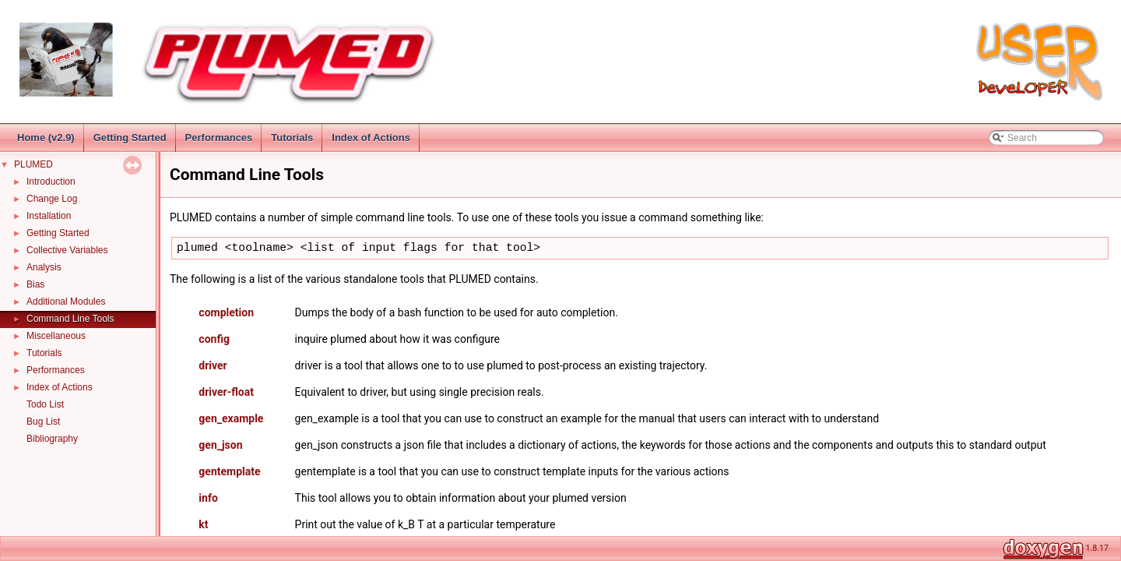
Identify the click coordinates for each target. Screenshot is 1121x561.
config (214, 339)
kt (203, 524)
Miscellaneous (56, 335)
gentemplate (229, 471)
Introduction (51, 181)
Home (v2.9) (46, 137)
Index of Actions (371, 137)
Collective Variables (67, 250)
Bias (35, 284)
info (208, 498)
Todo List (45, 404)
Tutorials (292, 137)
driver (213, 365)
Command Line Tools (70, 318)
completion (226, 312)
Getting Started (130, 137)
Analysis (43, 267)
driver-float (226, 392)
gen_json (220, 445)
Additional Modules (65, 301)
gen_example (231, 418)
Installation (48, 215)
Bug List (43, 421)
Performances (219, 137)
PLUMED (33, 164)
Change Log (51, 198)
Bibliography (52, 438)
